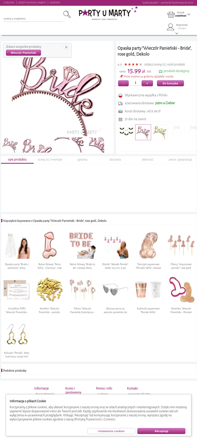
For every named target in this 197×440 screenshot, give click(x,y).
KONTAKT (55, 2)
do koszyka (170, 83)
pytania (82, 163)
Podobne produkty (14, 374)
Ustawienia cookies (111, 431)
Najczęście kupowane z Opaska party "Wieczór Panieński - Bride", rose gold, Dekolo (54, 224)
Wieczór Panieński (23, 52)
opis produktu (17, 163)
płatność (147, 163)
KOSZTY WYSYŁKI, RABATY (32, 2)
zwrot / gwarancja (180, 163)
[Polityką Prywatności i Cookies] (94, 419)
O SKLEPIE (9, 2)
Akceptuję (161, 431)
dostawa (115, 163)
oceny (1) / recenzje (50, 163)
